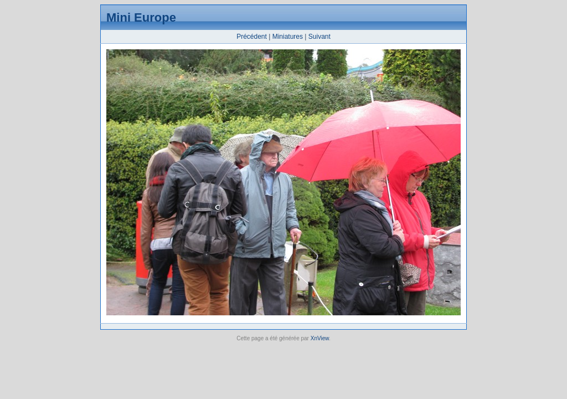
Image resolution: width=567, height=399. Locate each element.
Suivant (319, 36)
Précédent (251, 36)
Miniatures (287, 36)
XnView (320, 338)
